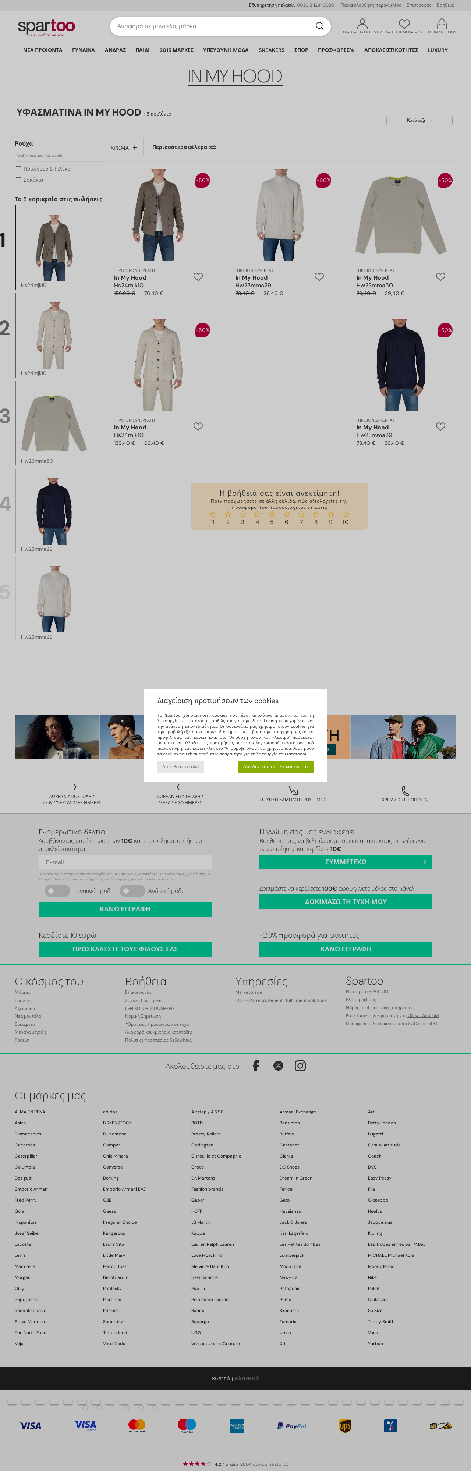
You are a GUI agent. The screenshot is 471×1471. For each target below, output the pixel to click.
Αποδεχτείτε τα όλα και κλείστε (276, 766)
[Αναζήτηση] (319, 26)
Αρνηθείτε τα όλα (180, 766)
